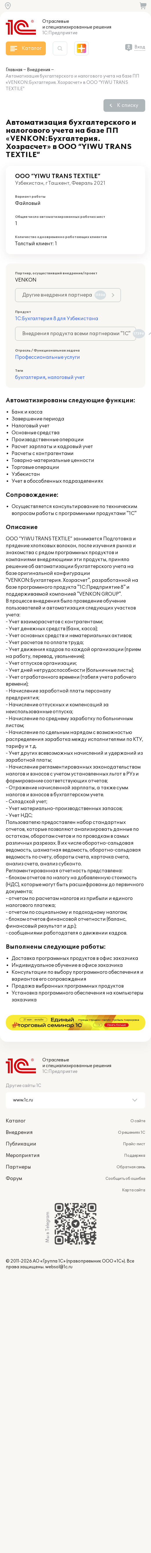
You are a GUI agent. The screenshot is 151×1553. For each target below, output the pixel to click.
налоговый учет (66, 377)
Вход (139, 47)
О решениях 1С (131, 1117)
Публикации (21, 1129)
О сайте (137, 1105)
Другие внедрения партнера (64, 295)
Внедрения (38, 69)
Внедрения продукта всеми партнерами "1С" (79, 333)
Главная (14, 69)
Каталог (16, 1106)
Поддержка (134, 1140)
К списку (127, 105)
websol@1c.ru (58, 1251)
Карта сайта (133, 1175)
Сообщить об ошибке (125, 1163)
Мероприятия (23, 1140)
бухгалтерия (30, 377)
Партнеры (18, 1152)
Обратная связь (131, 1152)
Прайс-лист (134, 1128)
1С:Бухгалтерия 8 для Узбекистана (56, 319)
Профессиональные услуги (47, 357)
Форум (14, 1163)
